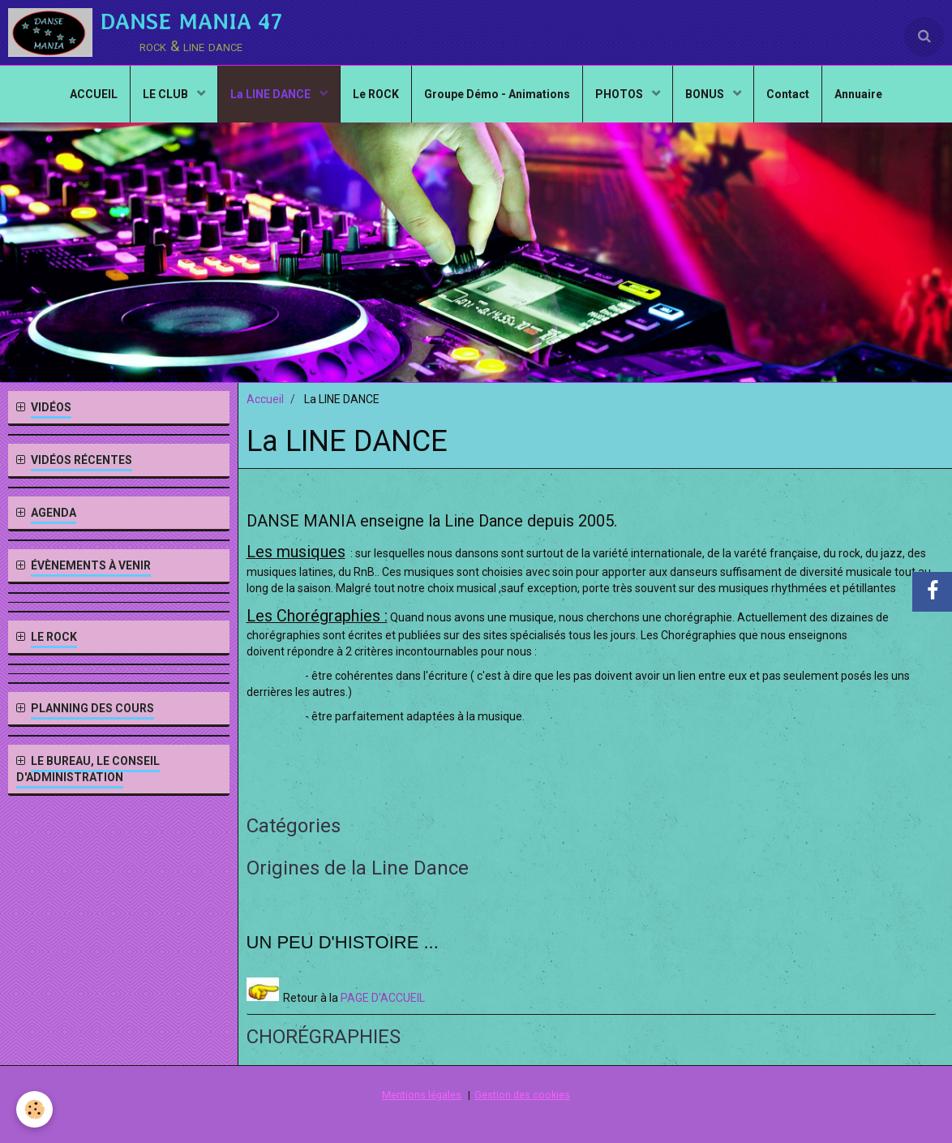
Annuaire (858, 94)
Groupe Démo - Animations (497, 94)
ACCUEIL (94, 94)
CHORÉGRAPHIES (324, 1036)
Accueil (265, 399)
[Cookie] (34, 1109)
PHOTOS (620, 94)
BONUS (706, 94)
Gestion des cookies (522, 1095)
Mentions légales (421, 1095)
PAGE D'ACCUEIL (383, 997)
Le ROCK (376, 94)
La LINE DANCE (271, 94)
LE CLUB (167, 94)
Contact (787, 94)
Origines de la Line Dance (358, 868)
